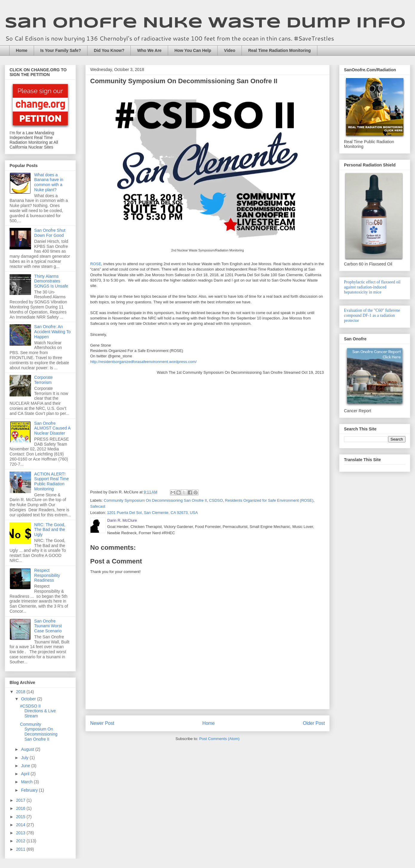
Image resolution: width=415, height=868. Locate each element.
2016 (21, 808)
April (25, 773)
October (29, 698)
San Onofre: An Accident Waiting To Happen (52, 331)
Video (229, 50)
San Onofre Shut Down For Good (49, 233)
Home (21, 50)
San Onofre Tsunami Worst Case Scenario (48, 626)
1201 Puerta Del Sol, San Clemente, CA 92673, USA (152, 512)
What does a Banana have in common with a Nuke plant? (48, 182)
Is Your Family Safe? (60, 50)
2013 (21, 832)
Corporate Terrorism (43, 380)
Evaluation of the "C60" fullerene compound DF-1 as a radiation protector (372, 315)
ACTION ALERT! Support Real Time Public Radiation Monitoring (51, 481)
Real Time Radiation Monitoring (279, 50)
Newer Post (102, 723)
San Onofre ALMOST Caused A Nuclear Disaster (52, 428)
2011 (21, 849)
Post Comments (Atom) (219, 738)
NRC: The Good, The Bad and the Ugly (49, 529)
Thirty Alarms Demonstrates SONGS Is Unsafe (51, 281)
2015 (21, 816)
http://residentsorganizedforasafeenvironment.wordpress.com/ (143, 361)
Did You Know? (109, 50)
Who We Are (149, 50)
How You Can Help (192, 50)
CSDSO (216, 500)
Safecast (97, 506)
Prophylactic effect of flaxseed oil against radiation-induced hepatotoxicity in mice (372, 287)
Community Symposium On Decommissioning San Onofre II (155, 500)
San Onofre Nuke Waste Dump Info (205, 23)
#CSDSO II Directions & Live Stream (38, 711)
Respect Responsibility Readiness (47, 575)
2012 (21, 840)
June (26, 765)
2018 (21, 691)
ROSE (95, 264)
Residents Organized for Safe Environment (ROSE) (269, 500)
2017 (21, 800)
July (25, 757)
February (30, 790)
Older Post (314, 723)
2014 (21, 824)
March (27, 781)
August (28, 749)
